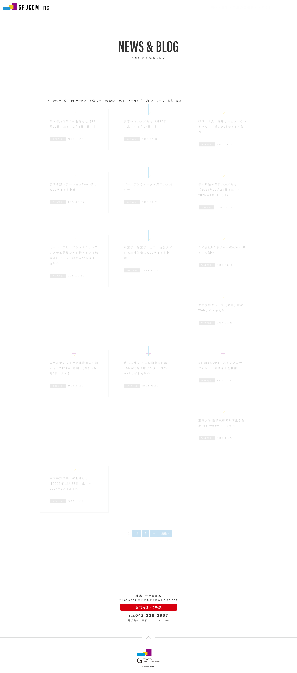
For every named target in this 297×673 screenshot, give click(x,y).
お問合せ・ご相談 (149, 607)
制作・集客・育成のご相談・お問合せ (241, 7)
